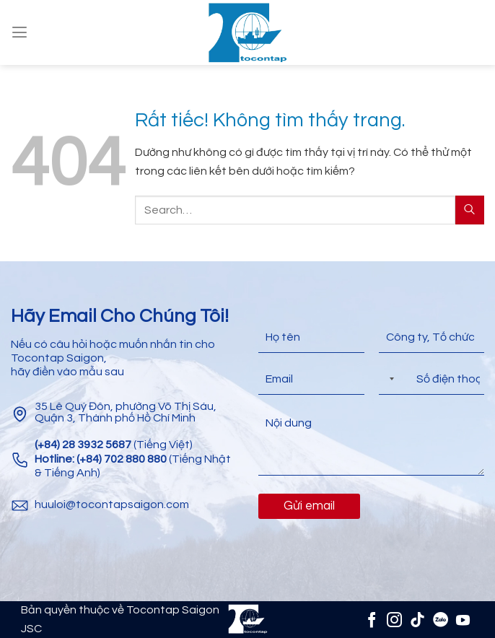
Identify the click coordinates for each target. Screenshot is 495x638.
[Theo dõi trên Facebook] (371, 619)
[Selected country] (389, 379)
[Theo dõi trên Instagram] (394, 619)
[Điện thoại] (432, 379)
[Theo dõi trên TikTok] (417, 619)
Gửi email (309, 505)
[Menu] (19, 32)
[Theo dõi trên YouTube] (462, 619)
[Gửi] (469, 210)
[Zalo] (439, 619)
